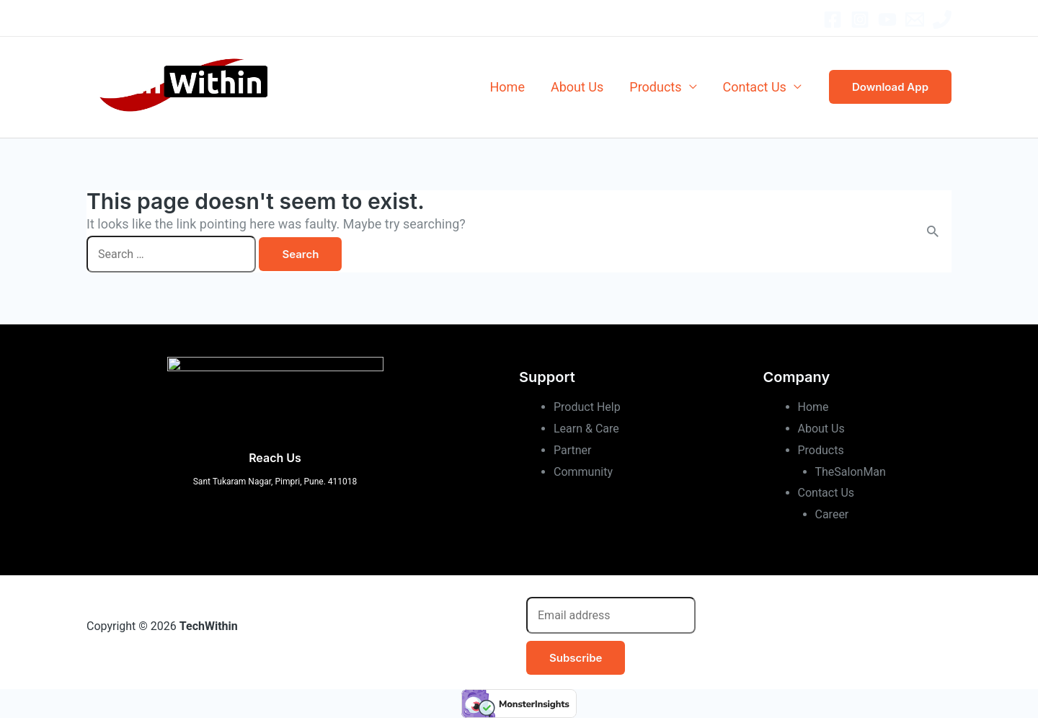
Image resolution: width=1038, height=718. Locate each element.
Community (583, 472)
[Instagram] (860, 19)
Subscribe (575, 658)
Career (832, 514)
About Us (577, 86)
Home (507, 86)
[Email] (914, 19)
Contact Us (754, 86)
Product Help (587, 407)
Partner (573, 450)
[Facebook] (832, 19)
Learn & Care (586, 428)
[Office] (942, 19)
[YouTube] (887, 19)
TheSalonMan (850, 472)
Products (655, 86)
